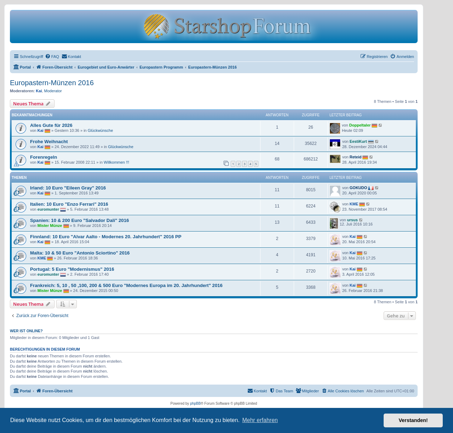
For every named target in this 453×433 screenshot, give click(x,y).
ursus (352, 220)
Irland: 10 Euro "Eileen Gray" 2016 (68, 188)
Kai (39, 91)
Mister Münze (50, 225)
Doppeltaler (360, 125)
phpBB (195, 403)
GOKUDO (358, 188)
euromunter (48, 209)
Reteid (356, 157)
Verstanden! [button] (413, 420)
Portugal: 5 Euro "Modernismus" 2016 (72, 269)
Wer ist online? (26, 331)
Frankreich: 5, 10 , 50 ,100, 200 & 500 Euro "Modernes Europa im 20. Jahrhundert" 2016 (126, 285)
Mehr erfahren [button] (260, 420)
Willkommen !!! (116, 162)
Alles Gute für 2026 (51, 125)
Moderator (53, 91)
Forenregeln (43, 157)
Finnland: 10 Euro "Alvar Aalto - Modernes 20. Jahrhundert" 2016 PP (106, 236)
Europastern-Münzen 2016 (52, 83)
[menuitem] (52, 56)
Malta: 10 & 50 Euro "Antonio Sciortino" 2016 (80, 253)
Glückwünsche (100, 130)
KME (354, 204)
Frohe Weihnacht (49, 141)
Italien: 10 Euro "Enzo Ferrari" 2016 (69, 204)
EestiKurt (358, 141)
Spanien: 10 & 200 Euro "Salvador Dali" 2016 (79, 220)
